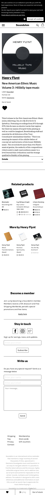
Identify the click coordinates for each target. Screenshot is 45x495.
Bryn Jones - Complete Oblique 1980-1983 (23, 207)
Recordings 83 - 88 (7, 206)
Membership (24, 436)
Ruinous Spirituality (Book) (21, 250)
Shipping (11, 436)
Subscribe (22, 350)
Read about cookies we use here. (13, 15)
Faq (8, 439)
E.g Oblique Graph (23, 202)
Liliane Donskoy (38, 202)
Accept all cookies (35, 19)
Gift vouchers (24, 442)
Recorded (10, 92)
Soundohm (22, 25)
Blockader (5, 202)
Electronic (10, 98)
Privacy (10, 442)
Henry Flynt (11, 78)
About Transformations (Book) (8, 250)
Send (22, 416)
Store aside (24, 439)
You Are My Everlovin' (35, 249)
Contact (10, 444)
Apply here (22, 314)
